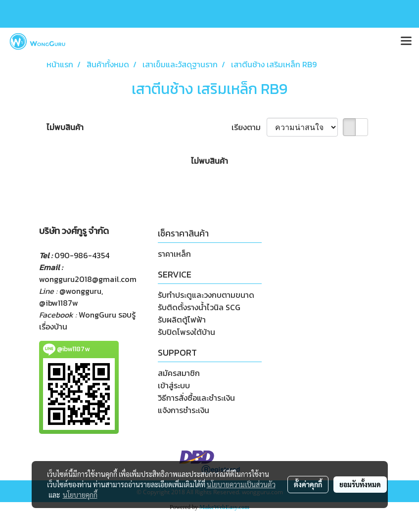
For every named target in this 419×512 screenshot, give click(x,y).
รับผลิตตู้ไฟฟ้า (182, 320)
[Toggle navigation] (406, 41)
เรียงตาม (249, 127)
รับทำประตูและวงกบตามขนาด (206, 295)
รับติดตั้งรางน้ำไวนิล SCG (199, 307)
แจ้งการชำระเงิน (183, 410)
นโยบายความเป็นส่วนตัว (241, 484)
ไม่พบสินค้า (65, 127)
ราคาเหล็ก (174, 254)
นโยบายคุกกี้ (80, 494)
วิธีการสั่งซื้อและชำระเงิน (196, 398)
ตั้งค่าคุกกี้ (308, 484)
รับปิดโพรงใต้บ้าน (186, 332)
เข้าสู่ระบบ (174, 385)
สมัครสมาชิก (179, 373)
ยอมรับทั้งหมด (360, 484)
